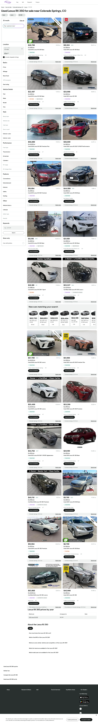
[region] (49, 718)
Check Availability (33, 58)
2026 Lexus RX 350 (33, 638)
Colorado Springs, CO (18, 7)
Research (29, 2)
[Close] (96, 715)
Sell (23, 2)
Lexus (25, 7)
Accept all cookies (86, 719)
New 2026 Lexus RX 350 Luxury (43, 342)
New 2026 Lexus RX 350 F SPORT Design (64, 343)
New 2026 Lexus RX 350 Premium (33, 343)
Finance (37, 2)
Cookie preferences (72, 719)
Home (2, 7)
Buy (17, 2)
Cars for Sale (8, 7)
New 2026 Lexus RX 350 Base (74, 343)
